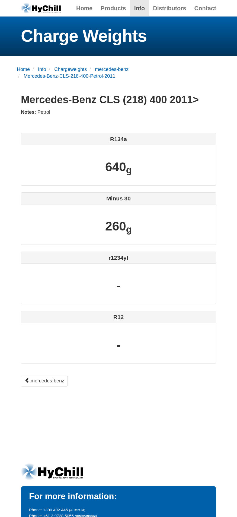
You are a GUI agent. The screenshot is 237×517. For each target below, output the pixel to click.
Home (84, 8)
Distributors (169, 8)
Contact (205, 8)
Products (113, 8)
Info (139, 8)
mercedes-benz (44, 380)
